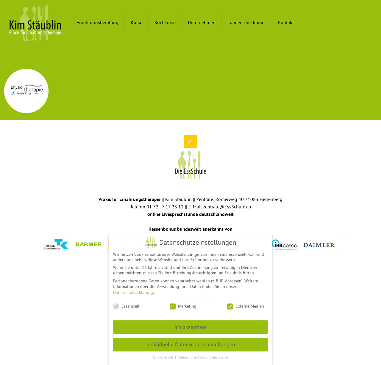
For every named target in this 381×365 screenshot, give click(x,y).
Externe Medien (245, 303)
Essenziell (126, 303)
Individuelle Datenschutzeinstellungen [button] (190, 341)
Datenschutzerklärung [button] (193, 354)
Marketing (183, 303)
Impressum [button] (220, 354)
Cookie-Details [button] (163, 354)
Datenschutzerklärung (133, 289)
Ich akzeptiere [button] (190, 324)
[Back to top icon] (190, 141)
